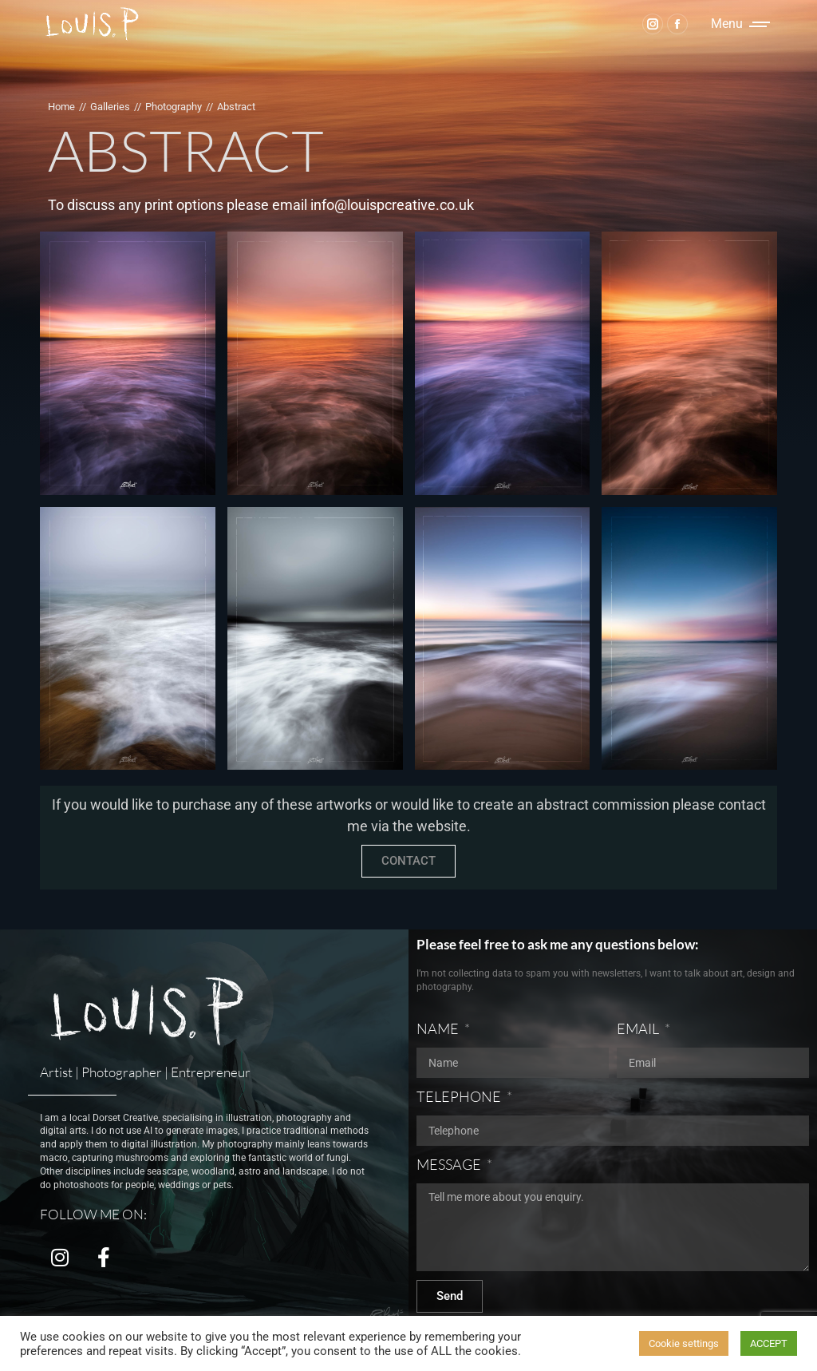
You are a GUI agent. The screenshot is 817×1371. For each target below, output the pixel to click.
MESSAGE (449, 1164)
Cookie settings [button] (684, 1343)
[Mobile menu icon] (740, 24)
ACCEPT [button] (768, 1343)
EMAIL (639, 1028)
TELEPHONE (459, 1096)
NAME (438, 1028)
